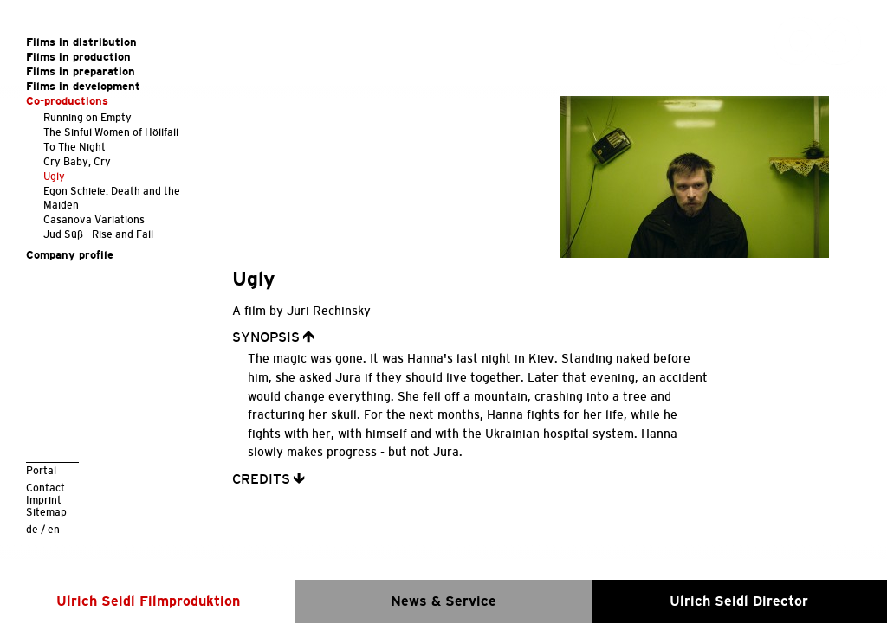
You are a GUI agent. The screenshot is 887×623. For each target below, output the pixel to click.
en (54, 529)
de (32, 529)
